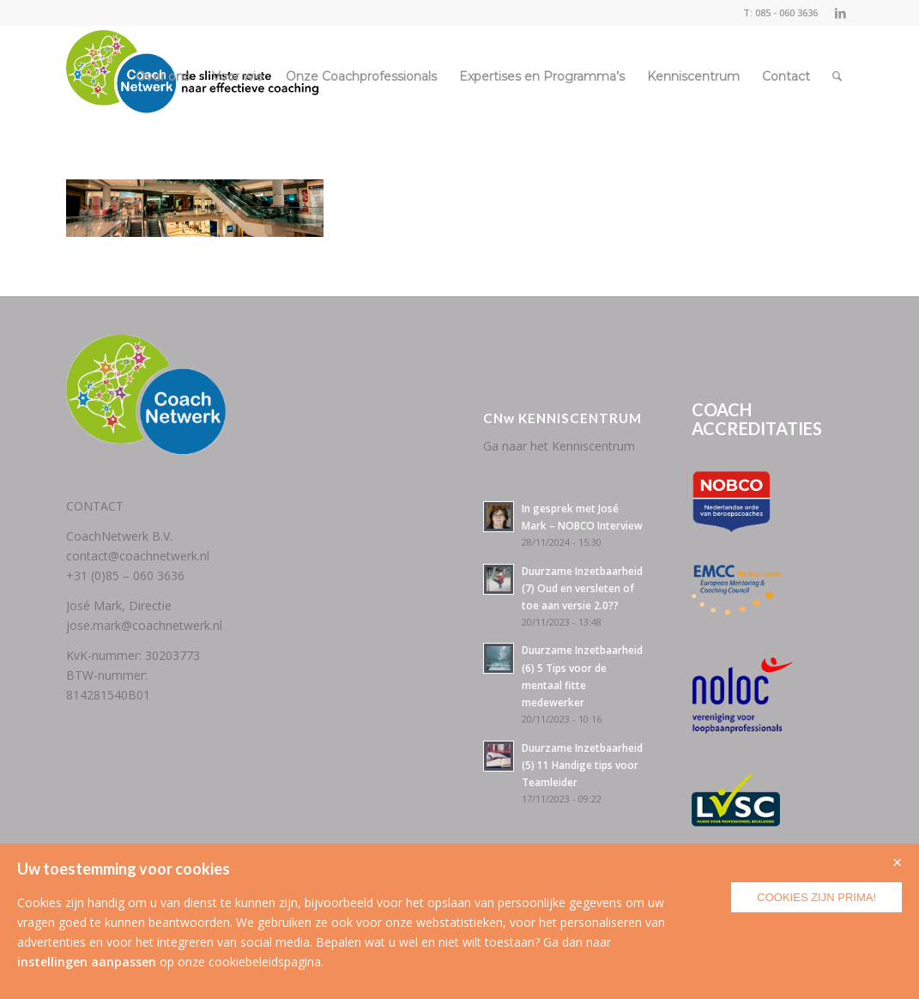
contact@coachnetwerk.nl (137, 556)
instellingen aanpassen (86, 962)
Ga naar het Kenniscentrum (559, 446)
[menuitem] (162, 76)
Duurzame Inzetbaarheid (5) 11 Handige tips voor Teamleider (582, 765)
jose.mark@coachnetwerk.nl (144, 625)
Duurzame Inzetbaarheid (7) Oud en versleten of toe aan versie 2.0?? (582, 588)
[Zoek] (837, 76)
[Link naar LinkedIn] (840, 13)
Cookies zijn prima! (816, 897)
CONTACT (95, 506)
